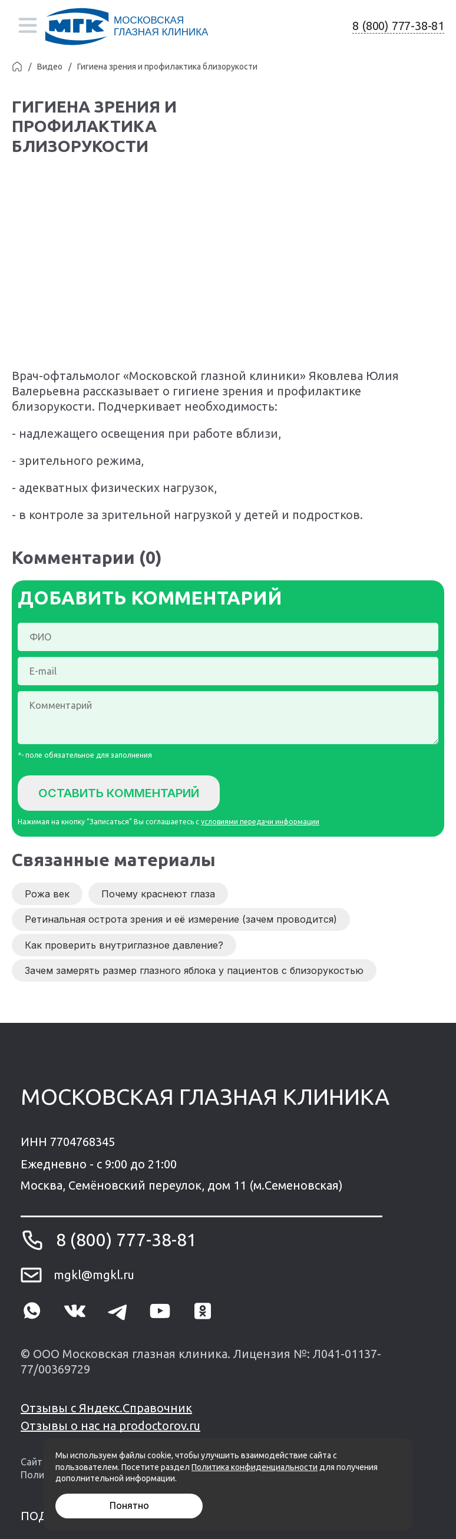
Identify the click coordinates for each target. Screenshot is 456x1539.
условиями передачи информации (260, 821)
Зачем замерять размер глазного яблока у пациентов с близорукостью (194, 970)
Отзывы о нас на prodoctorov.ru (110, 1425)
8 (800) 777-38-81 (398, 25)
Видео (49, 66)
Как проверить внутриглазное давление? (124, 945)
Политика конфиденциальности (254, 1467)
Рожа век (47, 894)
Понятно (129, 1505)
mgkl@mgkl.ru (94, 1275)
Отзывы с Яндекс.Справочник (106, 1408)
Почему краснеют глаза (158, 894)
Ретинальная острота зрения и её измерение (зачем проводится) (181, 919)
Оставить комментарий (118, 793)
